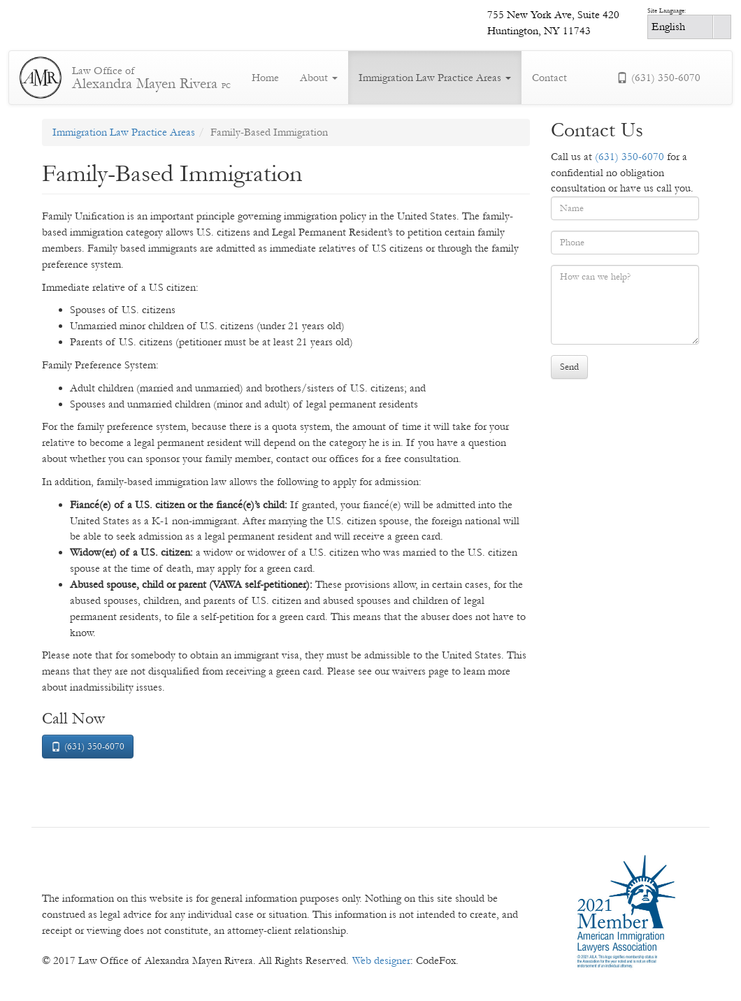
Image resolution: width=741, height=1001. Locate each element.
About (319, 77)
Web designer (381, 960)
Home (265, 77)
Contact (549, 77)
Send (569, 367)
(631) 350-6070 (658, 77)
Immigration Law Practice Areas (435, 77)
